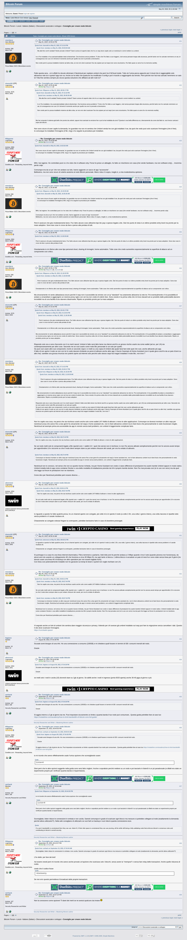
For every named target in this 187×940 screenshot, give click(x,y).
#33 (180, 639)
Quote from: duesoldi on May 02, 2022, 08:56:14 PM (51, 488)
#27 (180, 306)
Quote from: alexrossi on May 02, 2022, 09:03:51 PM (51, 540)
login (25, 13)
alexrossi (9, 483)
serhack (8, 695)
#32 (180, 574)
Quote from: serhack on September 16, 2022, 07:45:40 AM (53, 848)
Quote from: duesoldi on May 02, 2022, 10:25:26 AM (51, 145)
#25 (180, 232)
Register (35, 21)
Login (28, 21)
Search (22, 21)
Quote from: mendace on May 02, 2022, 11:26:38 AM (51, 236)
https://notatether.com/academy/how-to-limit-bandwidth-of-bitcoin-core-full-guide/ (65, 717)
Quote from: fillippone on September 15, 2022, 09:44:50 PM (54, 791)
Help (16, 21)
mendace (9, 40)
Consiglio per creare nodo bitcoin (77, 26)
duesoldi (9, 83)
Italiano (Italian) (29, 26)
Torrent (35, 18)
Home (10, 21)
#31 (180, 535)
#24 (180, 187)
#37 (180, 786)
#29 (180, 433)
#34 (180, 659)
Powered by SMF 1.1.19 (81, 936)
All (15, 32)
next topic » (177, 30)
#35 (180, 696)
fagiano (8, 638)
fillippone (49, 87)
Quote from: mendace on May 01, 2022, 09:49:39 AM (53, 48)
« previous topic (166, 30)
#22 (180, 85)
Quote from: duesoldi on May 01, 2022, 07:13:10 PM (51, 45)
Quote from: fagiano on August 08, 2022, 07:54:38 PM (52, 664)
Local (19, 26)
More (41, 21)
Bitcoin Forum (9, 26)
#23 (180, 140)
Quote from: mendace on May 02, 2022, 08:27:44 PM (51, 437)
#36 (180, 727)
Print (179, 32)
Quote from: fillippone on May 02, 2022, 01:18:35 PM (51, 273)
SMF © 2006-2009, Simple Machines (102, 936)
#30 (180, 484)
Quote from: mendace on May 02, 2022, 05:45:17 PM (51, 310)
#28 (180, 362)
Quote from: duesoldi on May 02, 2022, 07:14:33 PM (51, 366)
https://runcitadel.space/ (43, 630)
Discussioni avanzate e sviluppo (48, 26)
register (32, 13)
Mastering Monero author (64, 722)
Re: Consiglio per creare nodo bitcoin (54, 40)
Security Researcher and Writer (44, 722)
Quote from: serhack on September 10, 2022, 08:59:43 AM (53, 732)
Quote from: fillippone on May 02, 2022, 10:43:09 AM (51, 191)
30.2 (30, 18)
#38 (180, 843)
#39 (180, 895)
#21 (180, 41)
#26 (180, 268)
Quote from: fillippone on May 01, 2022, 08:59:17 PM (51, 90)
